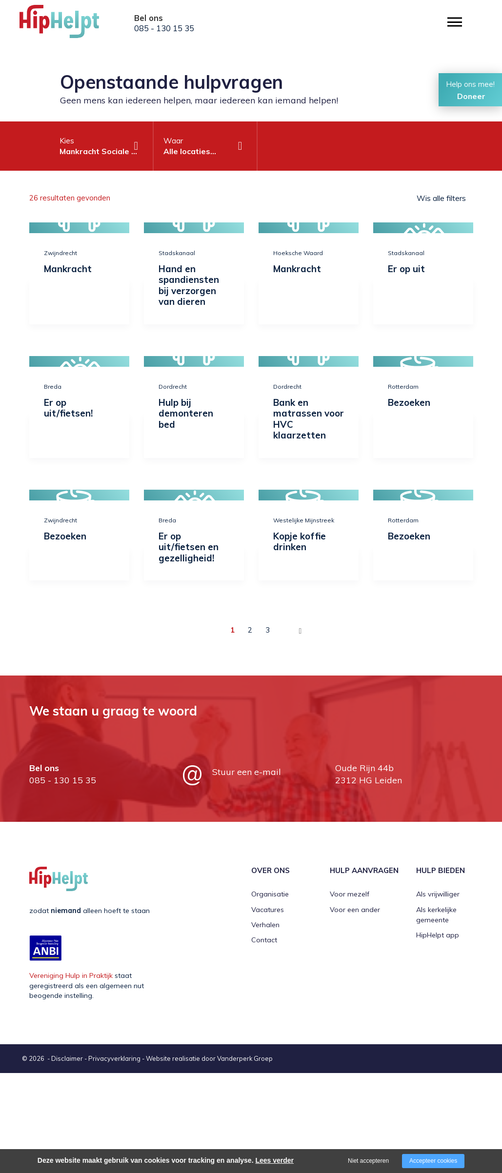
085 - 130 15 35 (164, 28)
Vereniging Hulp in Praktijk (71, 975)
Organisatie (270, 894)
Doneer (471, 96)
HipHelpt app (437, 935)
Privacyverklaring (114, 1058)
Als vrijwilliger (438, 894)
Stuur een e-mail (246, 771)
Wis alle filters (441, 198)
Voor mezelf (349, 894)
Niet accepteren (368, 1160)
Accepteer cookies (433, 1160)
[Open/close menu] (454, 22)
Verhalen (265, 924)
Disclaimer (67, 1058)
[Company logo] (68, 24)
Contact (264, 939)
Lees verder (274, 1160)
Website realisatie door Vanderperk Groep (209, 1058)
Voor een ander (355, 909)
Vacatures (267, 909)
